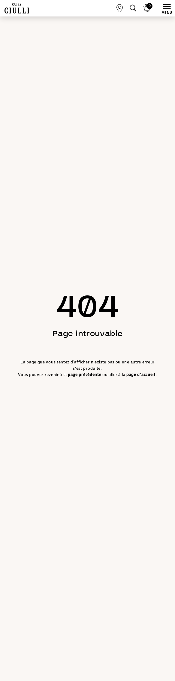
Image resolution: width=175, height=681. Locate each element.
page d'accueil (140, 374)
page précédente (84, 374)
